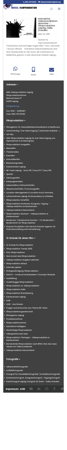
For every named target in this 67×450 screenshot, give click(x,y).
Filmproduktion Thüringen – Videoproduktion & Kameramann (28, 338)
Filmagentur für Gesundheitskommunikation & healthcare (33, 127)
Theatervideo (12, 152)
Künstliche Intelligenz (16, 326)
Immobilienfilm (13, 159)
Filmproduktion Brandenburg (19, 293)
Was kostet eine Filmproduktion (21, 256)
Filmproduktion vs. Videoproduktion (22, 285)
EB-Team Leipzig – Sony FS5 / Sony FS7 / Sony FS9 (28, 170)
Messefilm (11, 148)
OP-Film (9, 134)
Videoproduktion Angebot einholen (22, 260)
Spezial (9, 174)
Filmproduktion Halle (15, 289)
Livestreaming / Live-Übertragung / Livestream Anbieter (32, 130)
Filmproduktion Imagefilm (18, 144)
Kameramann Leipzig (16, 166)
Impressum (12, 389)
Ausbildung (11, 278)
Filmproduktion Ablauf (16, 263)
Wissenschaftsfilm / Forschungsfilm (22, 189)
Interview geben (13, 267)
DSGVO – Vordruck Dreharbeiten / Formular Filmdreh (30, 274)
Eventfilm (10, 155)
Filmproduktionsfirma (16, 322)
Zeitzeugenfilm (13, 178)
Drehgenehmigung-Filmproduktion (22, 271)
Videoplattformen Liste (17, 334)
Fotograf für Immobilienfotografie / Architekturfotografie (33, 374)
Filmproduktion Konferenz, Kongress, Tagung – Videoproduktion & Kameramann (27, 205)
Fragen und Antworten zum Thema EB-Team (26, 308)
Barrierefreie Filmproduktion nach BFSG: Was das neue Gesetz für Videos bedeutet (31, 345)
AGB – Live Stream (14, 304)
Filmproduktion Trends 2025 (19, 248)
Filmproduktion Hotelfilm (17, 200)
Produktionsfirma (14, 319)
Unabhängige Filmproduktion (19, 282)
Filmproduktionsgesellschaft (19, 311)
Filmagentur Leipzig (15, 315)
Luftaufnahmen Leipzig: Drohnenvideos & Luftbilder (29, 196)
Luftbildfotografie (14, 370)
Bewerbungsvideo (14, 163)
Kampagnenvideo (14, 181)
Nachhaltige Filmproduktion (19, 330)
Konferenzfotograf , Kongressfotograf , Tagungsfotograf (33, 378)
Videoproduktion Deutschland (20, 210)
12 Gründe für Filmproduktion (19, 245)
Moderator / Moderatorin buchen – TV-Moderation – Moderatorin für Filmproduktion (30, 221)
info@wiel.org (12, 106)
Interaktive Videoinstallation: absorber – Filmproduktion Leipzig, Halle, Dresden (48, 24)
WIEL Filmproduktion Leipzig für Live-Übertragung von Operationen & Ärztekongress (30, 139)
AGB (8, 300)
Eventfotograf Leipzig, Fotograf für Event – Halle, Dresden (32, 381)
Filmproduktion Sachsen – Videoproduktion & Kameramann (27, 215)
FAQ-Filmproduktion (15, 252)
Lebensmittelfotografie (17, 366)
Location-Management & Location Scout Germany (29, 192)
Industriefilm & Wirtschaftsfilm (20, 185)
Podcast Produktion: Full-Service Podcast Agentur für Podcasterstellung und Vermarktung (31, 227)
